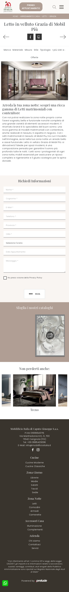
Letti (44, 16)
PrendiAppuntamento (31, 7)
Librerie (34, 477)
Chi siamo (34, 540)
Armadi (35, 511)
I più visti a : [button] (58, 49)
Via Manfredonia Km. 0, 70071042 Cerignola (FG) (34, 438)
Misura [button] (28, 49)
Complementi (35, 529)
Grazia (52, 16)
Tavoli (34, 488)
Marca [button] (7, 49)
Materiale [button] (18, 49)
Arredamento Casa (30, 16)
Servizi (35, 548)
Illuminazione (34, 525)
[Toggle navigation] (61, 7)
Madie (34, 481)
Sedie (35, 492)
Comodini (34, 507)
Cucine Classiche (35, 466)
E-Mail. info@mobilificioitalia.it (34, 445)
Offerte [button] (34, 57)
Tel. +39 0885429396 (34, 442)
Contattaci (34, 544)
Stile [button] (36, 49)
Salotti (34, 485)
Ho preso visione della (25, 277)
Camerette (35, 514)
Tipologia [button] (45, 49)
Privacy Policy (35, 277)
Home (15, 16)
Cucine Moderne (34, 462)
